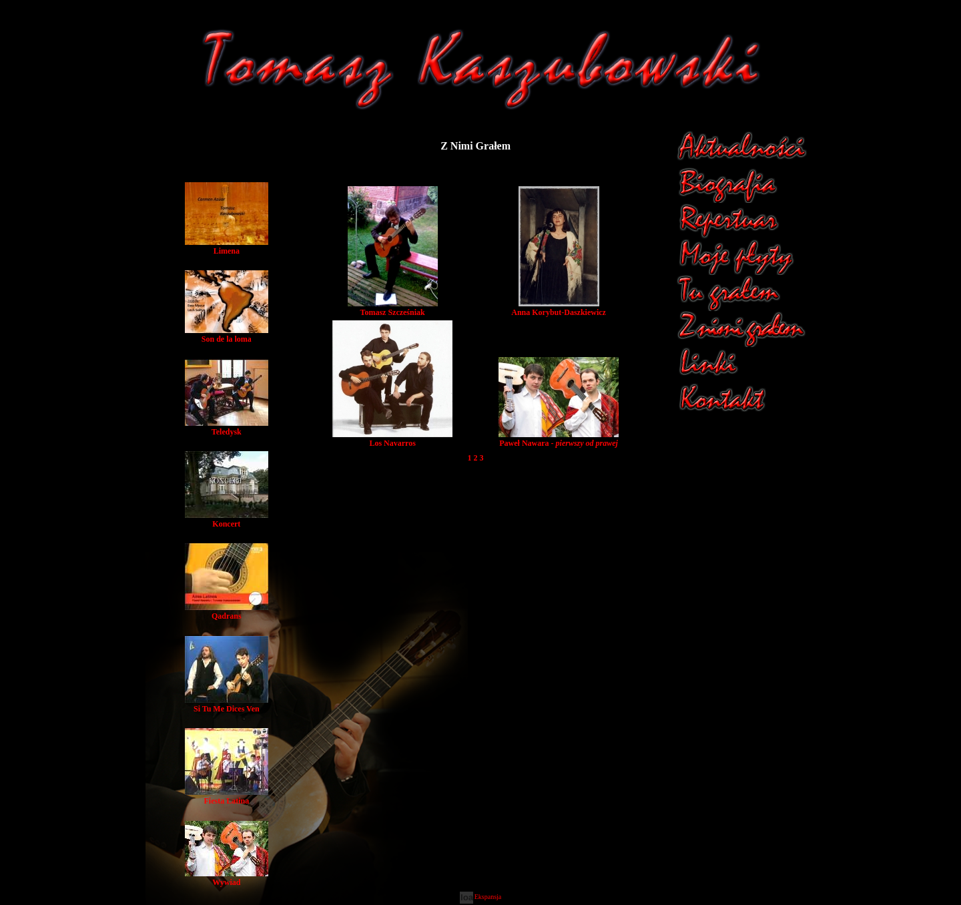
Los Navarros (392, 439)
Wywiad (226, 878)
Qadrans (226, 612)
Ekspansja (488, 896)
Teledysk (226, 427)
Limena (226, 247)
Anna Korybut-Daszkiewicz (558, 308)
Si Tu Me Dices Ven (226, 704)
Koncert (226, 520)
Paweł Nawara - (559, 439)
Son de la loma (226, 335)
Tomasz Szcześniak (393, 308)
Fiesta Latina (226, 797)
